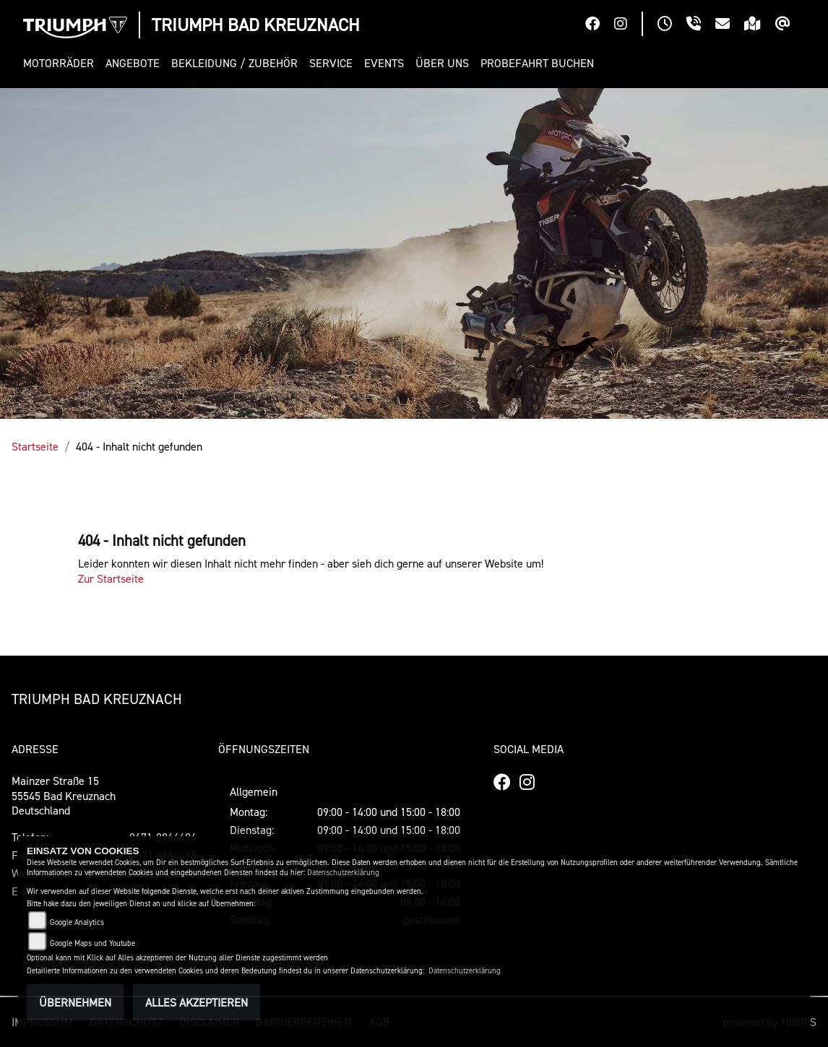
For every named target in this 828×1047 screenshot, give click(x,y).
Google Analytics (77, 922)
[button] (61, 63)
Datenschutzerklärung (343, 872)
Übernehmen (75, 1002)
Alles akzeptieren (196, 1002)
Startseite (35, 446)
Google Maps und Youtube (92, 943)
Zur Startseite (111, 578)
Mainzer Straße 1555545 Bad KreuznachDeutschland (64, 795)
